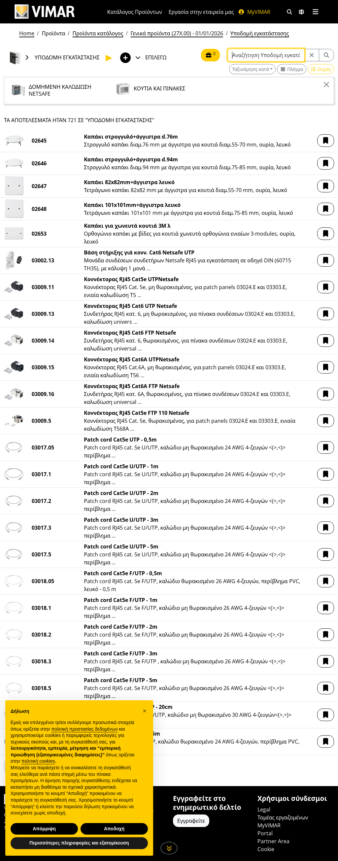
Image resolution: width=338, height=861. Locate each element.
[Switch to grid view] (291, 69)
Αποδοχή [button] (114, 828)
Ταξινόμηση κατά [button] (250, 69)
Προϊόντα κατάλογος (97, 33)
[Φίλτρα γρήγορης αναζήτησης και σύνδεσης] (289, 12)
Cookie (265, 849)
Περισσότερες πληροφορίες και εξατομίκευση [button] (79, 842)
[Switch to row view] (321, 69)
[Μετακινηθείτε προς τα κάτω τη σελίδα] (169, 848)
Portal (265, 833)
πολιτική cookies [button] (38, 761)
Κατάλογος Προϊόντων (134, 12)
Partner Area (273, 841)
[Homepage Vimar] (45, 12)
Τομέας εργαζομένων (282, 817)
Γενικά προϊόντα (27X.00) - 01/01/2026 (176, 33)
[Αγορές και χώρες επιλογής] (301, 12)
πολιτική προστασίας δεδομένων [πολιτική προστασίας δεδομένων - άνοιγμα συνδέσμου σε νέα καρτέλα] (84, 729)
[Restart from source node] (311, 55)
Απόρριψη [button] (44, 828)
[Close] (326, 84)
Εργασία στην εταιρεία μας (201, 12)
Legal (263, 809)
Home (26, 33)
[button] (325, 140)
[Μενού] (315, 12)
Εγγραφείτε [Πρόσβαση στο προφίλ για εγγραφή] (191, 820)
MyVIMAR (254, 12)
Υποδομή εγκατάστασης (259, 33)
